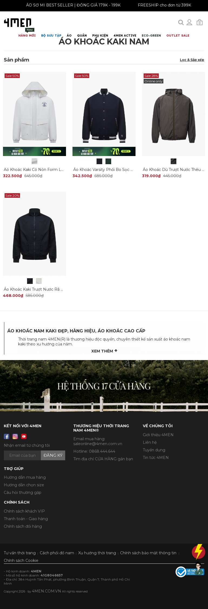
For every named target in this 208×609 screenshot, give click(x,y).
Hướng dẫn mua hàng (25, 477)
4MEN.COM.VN (46, 591)
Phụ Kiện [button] (100, 35)
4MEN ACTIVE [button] (125, 35)
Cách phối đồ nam (57, 552)
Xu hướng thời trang (97, 552)
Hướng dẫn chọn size (24, 484)
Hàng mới (27, 32)
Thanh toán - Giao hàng (26, 518)
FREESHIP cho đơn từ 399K (166, 5)
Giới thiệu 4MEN (158, 434)
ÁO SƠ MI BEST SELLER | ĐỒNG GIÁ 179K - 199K (75, 5)
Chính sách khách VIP (24, 511)
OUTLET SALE (177, 35)
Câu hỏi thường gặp (22, 492)
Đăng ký (53, 455)
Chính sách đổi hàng (23, 526)
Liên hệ (150, 442)
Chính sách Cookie (21, 560)
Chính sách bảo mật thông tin (148, 552)
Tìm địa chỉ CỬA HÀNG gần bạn (103, 458)
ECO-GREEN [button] (151, 35)
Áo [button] (69, 35)
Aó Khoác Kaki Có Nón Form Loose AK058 (44, 169)
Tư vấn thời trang (20, 552)
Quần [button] (82, 35)
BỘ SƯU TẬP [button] (51, 35)
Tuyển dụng (154, 450)
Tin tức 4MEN (156, 457)
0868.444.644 (102, 451)
